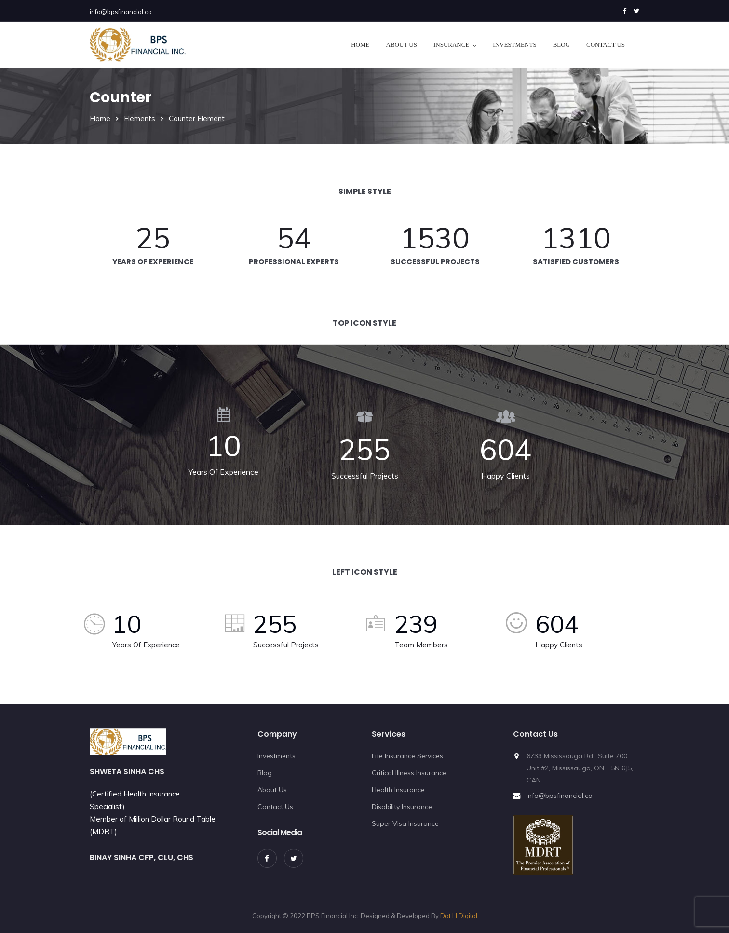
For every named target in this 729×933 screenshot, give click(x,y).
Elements (139, 118)
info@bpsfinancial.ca (121, 11)
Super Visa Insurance (405, 823)
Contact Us (605, 44)
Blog (561, 44)
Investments (514, 44)
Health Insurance (398, 789)
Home (360, 44)
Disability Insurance (402, 806)
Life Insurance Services (407, 756)
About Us (401, 44)
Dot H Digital (458, 915)
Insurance (451, 44)
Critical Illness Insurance (409, 772)
